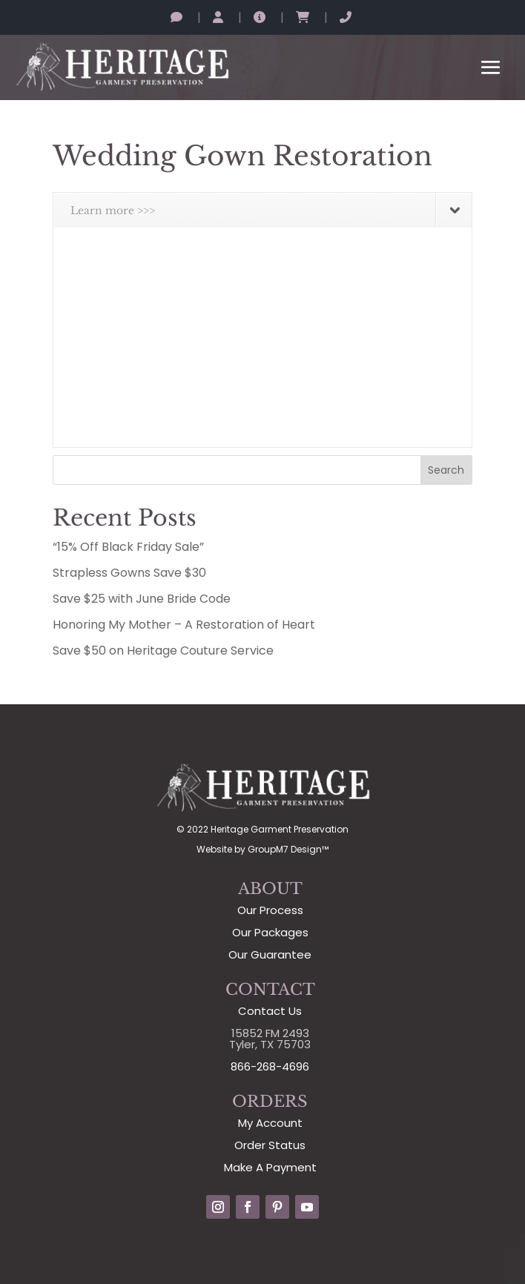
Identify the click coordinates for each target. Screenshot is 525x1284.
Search (446, 470)
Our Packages (270, 932)
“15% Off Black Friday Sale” (128, 546)
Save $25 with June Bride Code (142, 598)
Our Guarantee (269, 954)
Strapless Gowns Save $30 (129, 572)
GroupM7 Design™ (288, 849)
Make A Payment (270, 1167)
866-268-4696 (270, 1066)
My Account (270, 1123)
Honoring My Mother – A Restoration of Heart (184, 624)
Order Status (270, 1145)
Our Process (270, 910)
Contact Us (270, 1011)
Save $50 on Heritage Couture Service (163, 650)
